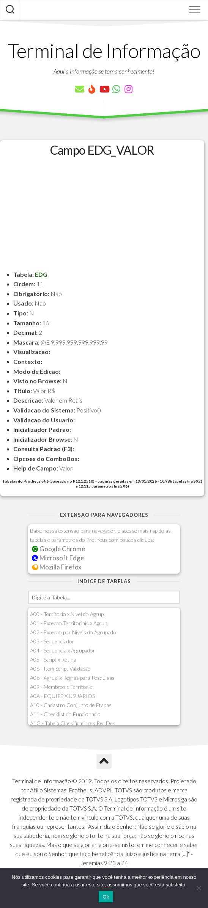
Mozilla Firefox (56, 567)
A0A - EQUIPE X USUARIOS (62, 696)
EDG (41, 274)
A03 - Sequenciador (52, 641)
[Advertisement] (102, 216)
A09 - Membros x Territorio (61, 687)
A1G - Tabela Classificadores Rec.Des (72, 723)
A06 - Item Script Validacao (60, 668)
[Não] (198, 888)
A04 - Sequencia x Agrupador (62, 650)
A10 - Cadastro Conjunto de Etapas (71, 705)
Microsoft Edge (58, 558)
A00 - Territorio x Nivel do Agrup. (67, 614)
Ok (105, 897)
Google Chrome (58, 549)
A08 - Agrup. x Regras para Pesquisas (72, 677)
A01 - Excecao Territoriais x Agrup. (69, 623)
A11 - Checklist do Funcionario (65, 714)
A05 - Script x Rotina (53, 659)
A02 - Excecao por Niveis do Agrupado (73, 632)
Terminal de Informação (104, 50)
